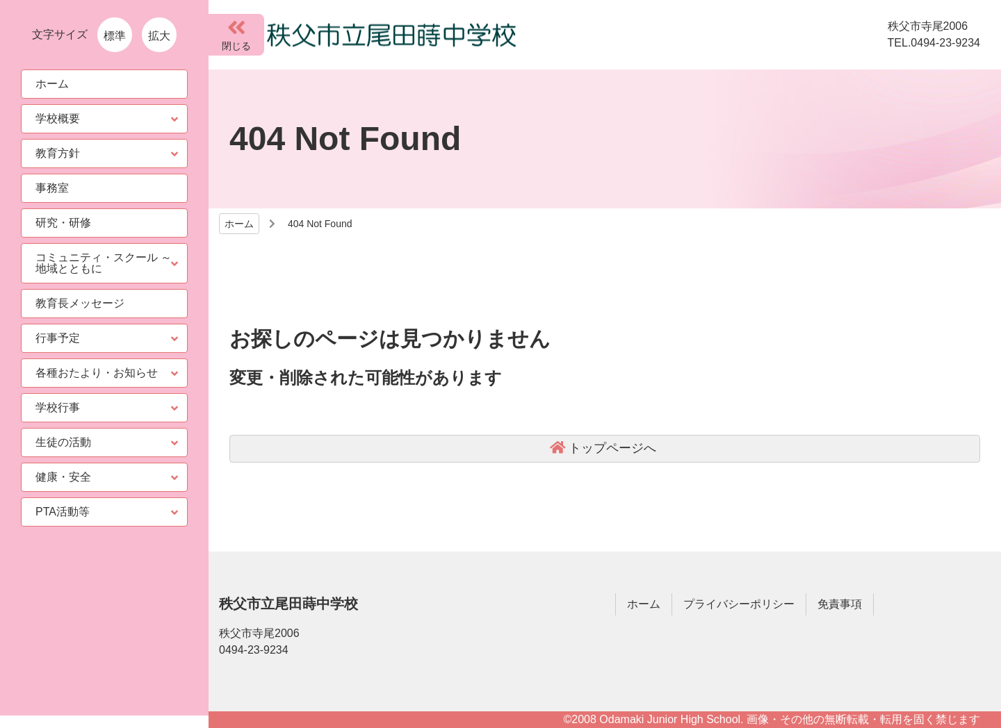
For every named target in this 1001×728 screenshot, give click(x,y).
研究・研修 (63, 223)
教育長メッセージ (79, 303)
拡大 (159, 36)
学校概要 (57, 118)
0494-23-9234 (253, 650)
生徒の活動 (63, 442)
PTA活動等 (62, 512)
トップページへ (612, 448)
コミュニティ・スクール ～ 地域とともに (103, 262)
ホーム (239, 223)
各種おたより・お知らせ (96, 373)
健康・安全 (63, 477)
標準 (115, 36)
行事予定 (57, 338)
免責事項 (839, 604)
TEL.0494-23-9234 (934, 43)
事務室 (52, 188)
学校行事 (57, 407)
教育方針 (57, 153)
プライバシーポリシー (739, 604)
